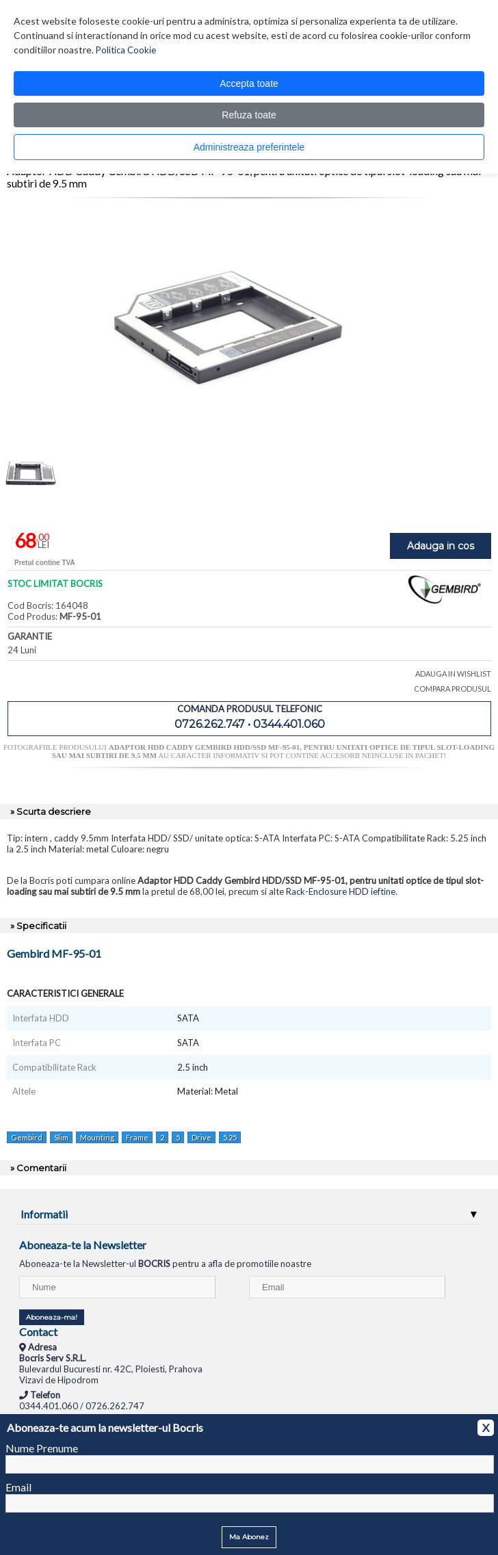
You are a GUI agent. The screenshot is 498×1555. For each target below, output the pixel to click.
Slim (61, 1137)
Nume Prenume (41, 1447)
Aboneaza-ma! (51, 1317)
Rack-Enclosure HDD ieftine (340, 891)
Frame (137, 1137)
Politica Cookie (126, 49)
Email (18, 1486)
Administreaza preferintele (249, 147)
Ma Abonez (249, 1536)
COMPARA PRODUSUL (452, 688)
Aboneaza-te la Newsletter (82, 1244)
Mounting (97, 1137)
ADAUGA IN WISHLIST (453, 673)
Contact (38, 1331)
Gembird (26, 1137)
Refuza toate (249, 114)
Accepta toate (249, 83)
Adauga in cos (440, 546)
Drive (201, 1137)
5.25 (230, 1137)
